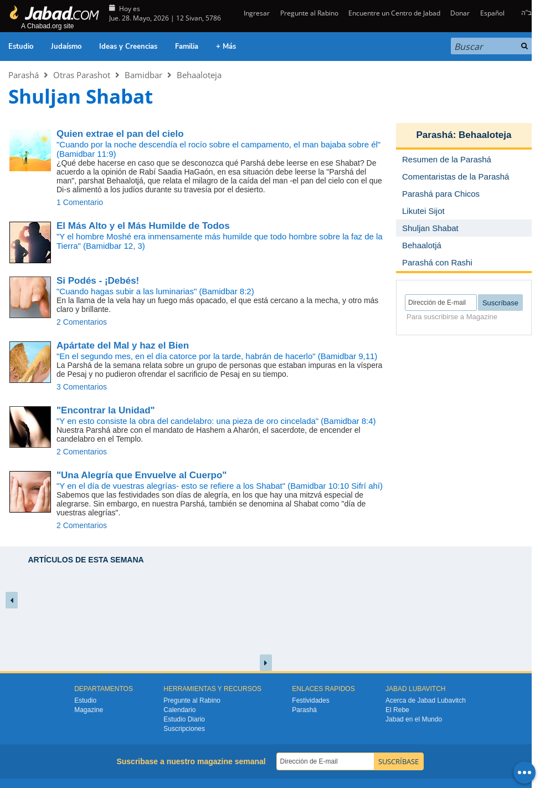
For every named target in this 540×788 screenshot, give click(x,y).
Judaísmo (66, 47)
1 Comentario (79, 202)
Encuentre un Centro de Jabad (394, 13)
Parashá (23, 74)
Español (492, 13)
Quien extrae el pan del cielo (120, 134)
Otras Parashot (81, 74)
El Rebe (397, 710)
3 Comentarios (81, 386)
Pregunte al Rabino (309, 13)
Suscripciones (184, 729)
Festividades (310, 700)
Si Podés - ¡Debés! (97, 280)
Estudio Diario (184, 719)
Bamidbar (143, 74)
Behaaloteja (199, 74)
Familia (186, 47)
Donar (460, 13)
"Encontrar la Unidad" (105, 410)
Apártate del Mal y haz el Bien (122, 345)
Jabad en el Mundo (413, 719)
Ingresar (256, 13)
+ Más (226, 47)
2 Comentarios (81, 322)
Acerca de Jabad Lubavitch (425, 700)
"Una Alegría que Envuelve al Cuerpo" (141, 475)
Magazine (88, 710)
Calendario (179, 710)
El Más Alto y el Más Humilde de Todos (143, 226)
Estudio (20, 47)
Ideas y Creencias (128, 47)
